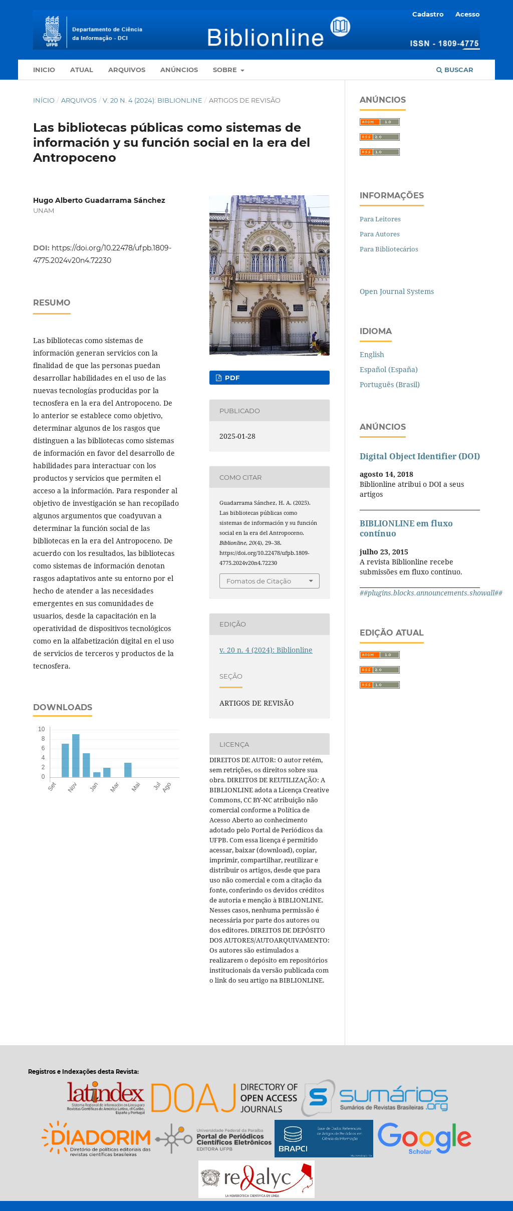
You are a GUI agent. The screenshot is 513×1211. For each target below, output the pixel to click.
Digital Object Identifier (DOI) (420, 456)
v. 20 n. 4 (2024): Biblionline (152, 100)
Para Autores (380, 233)
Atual (81, 70)
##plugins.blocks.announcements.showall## (431, 592)
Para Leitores (380, 218)
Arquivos (126, 70)
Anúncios (179, 70)
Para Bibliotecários (389, 248)
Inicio (44, 70)
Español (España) (389, 369)
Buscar (454, 70)
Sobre (226, 70)
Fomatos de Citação (258, 581)
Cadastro (428, 14)
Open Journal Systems (397, 291)
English (372, 354)
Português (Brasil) (390, 384)
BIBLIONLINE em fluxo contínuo (406, 528)
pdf (231, 378)
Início (44, 100)
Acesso (467, 14)
